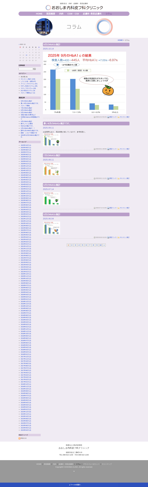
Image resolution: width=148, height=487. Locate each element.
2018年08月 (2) (26, 338)
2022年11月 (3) (26, 221)
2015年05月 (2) (26, 428)
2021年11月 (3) (26, 248)
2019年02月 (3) (26, 324)
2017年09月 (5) (26, 363)
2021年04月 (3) (26, 265)
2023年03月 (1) (26, 212)
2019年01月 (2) (26, 327)
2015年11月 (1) (26, 414)
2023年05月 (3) (26, 207)
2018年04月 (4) (26, 347)
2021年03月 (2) (26, 267)
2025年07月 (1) (26, 152)
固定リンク (112, 117)
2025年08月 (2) (26, 150)
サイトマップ (107, 464)
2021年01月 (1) (26, 271)
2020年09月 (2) (26, 281)
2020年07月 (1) (26, 285)
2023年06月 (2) (26, 205)
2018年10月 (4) (26, 333)
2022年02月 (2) (26, 242)
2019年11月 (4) (26, 304)
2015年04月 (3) (26, 430)
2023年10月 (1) (26, 196)
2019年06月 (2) (26, 315)
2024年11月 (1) (26, 168)
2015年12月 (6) (26, 412)
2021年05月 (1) (26, 262)
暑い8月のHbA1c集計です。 (30, 103)
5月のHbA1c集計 (26, 112)
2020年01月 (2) (26, 299)
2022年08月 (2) (26, 228)
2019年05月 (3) (26, 317)
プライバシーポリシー (91, 464)
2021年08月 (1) (26, 255)
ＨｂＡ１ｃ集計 (125, 117)
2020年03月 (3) (26, 294)
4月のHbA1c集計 (26, 121)
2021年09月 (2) (26, 253)
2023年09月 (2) (26, 198)
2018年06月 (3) (26, 343)
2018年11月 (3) (26, 331)
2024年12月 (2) (26, 166)
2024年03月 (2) (26, 184)
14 (26, 55)
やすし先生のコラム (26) (29, 86)
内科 (61, 14)
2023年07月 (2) (26, 203)
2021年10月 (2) (26, 251)
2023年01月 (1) (26, 216)
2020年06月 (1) (26, 287)
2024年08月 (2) (26, 175)
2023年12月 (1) (26, 191)
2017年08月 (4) (26, 366)
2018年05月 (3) (26, 345)
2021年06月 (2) (26, 260)
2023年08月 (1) (26, 200)
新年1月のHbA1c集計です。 (30, 130)
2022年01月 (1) (26, 244)
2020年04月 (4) (26, 292)
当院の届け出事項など (28, 115)
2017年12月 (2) (26, 356)
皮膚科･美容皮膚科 (92, 14)
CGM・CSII (73, 14)
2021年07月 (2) (26, 258)
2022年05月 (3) (26, 235)
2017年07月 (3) (26, 368)
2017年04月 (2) (26, 375)
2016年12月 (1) (26, 384)
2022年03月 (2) (26, 239)
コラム (108, 14)
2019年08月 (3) (26, 311)
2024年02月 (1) (26, 186)
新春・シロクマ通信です (29, 133)
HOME (39, 14)
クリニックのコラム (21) (29, 84)
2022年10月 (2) (26, 223)
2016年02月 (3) (26, 407)
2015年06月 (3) (26, 425)
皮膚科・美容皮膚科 (66, 464)
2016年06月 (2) (26, 398)
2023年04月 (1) (26, 209)
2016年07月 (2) (26, 395)
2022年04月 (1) (26, 237)
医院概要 (50, 14)
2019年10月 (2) (26, 306)
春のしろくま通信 (27, 123)
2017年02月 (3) (26, 379)
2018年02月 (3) (26, 352)
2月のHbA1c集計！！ (28, 128)
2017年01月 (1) (26, 382)
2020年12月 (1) (26, 274)
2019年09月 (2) (26, 308)
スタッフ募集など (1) (28, 93)
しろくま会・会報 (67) (28, 81)
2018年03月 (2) (26, 350)
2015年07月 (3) (26, 423)
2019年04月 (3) (26, 320)
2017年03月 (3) (26, 377)
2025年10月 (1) (26, 145)
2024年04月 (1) (26, 182)
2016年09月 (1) (26, 391)
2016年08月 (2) (26, 393)
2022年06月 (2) (26, 232)
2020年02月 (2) (26, 297)
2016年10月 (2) (26, 389)
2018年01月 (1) (26, 354)
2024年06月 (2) (26, 177)
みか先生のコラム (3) (28, 90)
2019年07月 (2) (26, 313)
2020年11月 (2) (26, 276)
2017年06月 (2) (26, 370)
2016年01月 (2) (26, 409)
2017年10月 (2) (26, 361)
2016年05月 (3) (26, 400)
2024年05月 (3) (26, 180)
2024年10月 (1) (26, 170)
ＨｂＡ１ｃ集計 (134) (28, 79)
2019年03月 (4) (26, 322)
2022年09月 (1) (26, 226)
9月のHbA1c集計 (26, 101)
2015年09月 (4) (26, 419)
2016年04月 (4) (26, 402)
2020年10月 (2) (26, 278)
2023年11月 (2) (26, 193)
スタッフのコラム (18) (28, 88)
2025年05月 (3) (26, 157)
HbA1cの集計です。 (27, 126)
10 (101, 245)
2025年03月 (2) (26, 161)
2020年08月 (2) (26, 283)
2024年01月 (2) (26, 189)
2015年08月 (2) (26, 421)
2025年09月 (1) (26, 147)
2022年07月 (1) (26, 230)
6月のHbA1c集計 (26, 110)
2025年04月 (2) (26, 159)
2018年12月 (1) (26, 329)
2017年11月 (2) (26, 359)
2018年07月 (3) (26, 340)
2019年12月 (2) (26, 301)
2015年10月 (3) (26, 416)
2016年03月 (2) (26, 405)
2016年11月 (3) (26, 386)
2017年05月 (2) (26, 373)
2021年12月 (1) (26, 246)
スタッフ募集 (25, 105)
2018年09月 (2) (26, 336)
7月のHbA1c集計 (26, 108)
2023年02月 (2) (26, 214)
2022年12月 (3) (26, 219)
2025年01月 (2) (26, 163)
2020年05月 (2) (26, 290)
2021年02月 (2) (26, 269)
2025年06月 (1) (26, 154)
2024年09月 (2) (26, 173)
